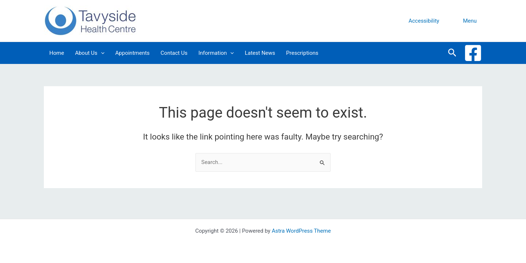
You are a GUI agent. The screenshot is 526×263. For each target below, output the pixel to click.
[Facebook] (473, 53)
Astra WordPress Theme (301, 231)
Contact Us (174, 53)
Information (216, 53)
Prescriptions (302, 53)
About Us (89, 53)
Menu (470, 21)
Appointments (132, 53)
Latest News (260, 53)
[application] (101, 53)
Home (56, 53)
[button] (423, 21)
